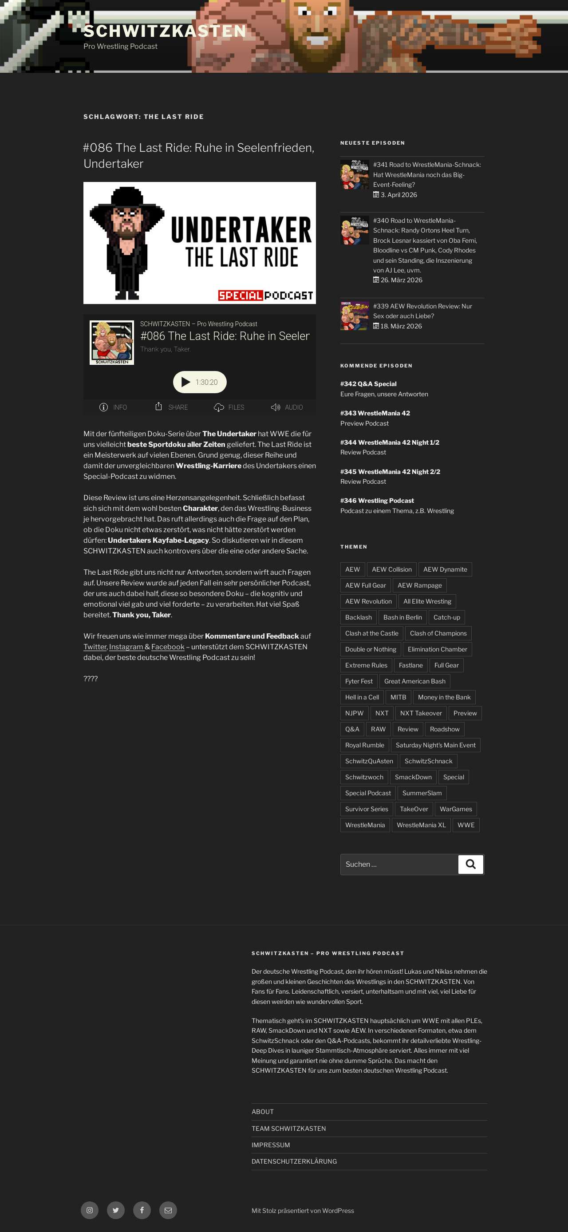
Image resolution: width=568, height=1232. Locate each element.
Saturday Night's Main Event (436, 745)
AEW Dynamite (445, 569)
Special (453, 777)
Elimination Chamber (437, 649)
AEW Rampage (420, 585)
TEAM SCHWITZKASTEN (289, 1128)
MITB (398, 697)
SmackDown (413, 777)
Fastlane (411, 665)
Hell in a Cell (362, 697)
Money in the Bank (444, 697)
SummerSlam (422, 793)
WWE (466, 825)
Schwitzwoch (364, 777)
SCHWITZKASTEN (165, 31)
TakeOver (414, 809)
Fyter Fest (359, 681)
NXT (382, 713)
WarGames (456, 809)
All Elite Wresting (427, 601)
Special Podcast (368, 793)
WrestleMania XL (421, 825)
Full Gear (446, 665)
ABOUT (263, 1111)
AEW (352, 569)
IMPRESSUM (271, 1145)
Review (408, 729)
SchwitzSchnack (429, 761)
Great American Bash (415, 681)
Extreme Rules (366, 665)
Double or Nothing (370, 649)
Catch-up (447, 617)
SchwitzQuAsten (369, 761)
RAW (378, 729)
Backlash (358, 617)
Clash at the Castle (371, 633)
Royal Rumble (364, 745)
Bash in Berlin (402, 617)
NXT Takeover (421, 713)
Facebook (168, 647)
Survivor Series (366, 809)
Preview (465, 713)
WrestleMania (365, 825)
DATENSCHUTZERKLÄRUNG (294, 1161)
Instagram (127, 647)
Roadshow (445, 729)
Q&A (352, 729)
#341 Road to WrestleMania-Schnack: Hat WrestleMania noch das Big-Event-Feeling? (427, 174)
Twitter (94, 647)
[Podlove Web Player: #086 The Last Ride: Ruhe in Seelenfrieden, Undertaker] (199, 364)
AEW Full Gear (365, 585)
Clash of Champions (438, 633)
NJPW (354, 713)
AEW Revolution (368, 601)
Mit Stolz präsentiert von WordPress (303, 1210)
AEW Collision (392, 569)
